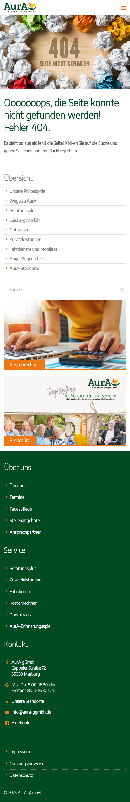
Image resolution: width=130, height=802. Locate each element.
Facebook (20, 722)
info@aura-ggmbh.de (31, 712)
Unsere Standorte (27, 701)
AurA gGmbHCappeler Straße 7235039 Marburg (28, 668)
